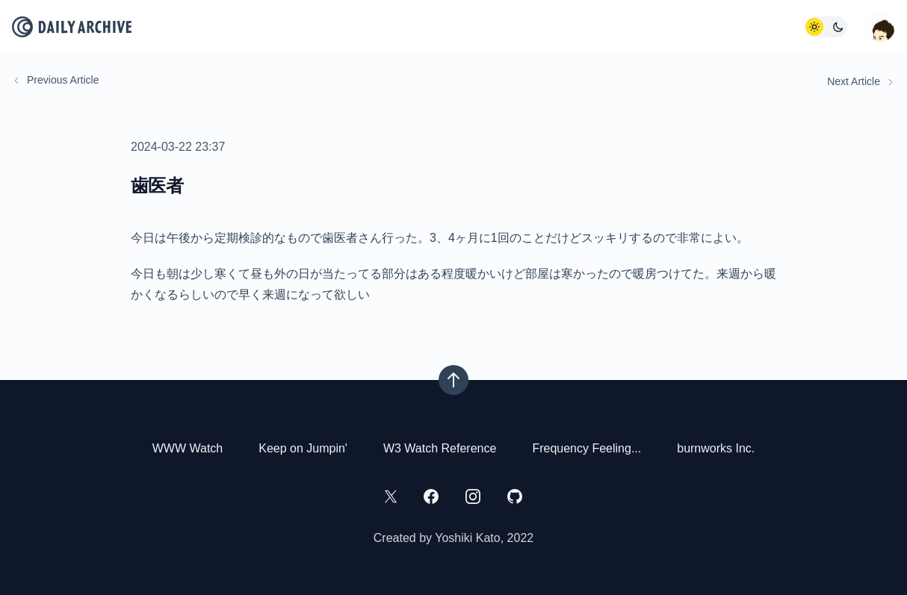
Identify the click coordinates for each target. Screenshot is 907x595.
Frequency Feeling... (586, 448)
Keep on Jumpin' (303, 448)
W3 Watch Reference (439, 448)
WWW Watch (187, 448)
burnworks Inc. (716, 448)
